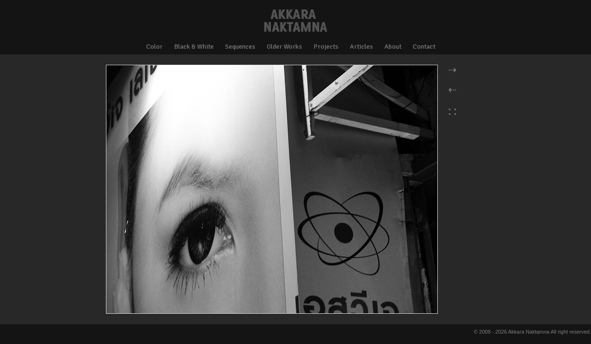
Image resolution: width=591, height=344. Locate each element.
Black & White (194, 47)
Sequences (240, 47)
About (392, 47)
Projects (326, 47)
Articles (361, 47)
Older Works (284, 47)
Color (154, 47)
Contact (424, 47)
